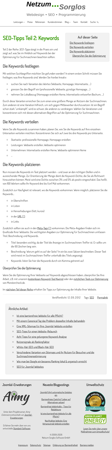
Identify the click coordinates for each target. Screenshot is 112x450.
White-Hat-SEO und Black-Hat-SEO (35, 347)
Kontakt (89, 22)
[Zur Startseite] (56, 9)
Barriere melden (87, 445)
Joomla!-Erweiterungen (21, 416)
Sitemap (46, 445)
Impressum (23, 445)
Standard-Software (21, 428)
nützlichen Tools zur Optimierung (91, 279)
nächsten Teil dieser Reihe (19, 289)
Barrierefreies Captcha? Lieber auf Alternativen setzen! (56, 401)
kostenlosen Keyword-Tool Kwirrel (45, 279)
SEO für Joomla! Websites (30, 366)
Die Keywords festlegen (82, 43)
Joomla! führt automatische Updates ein (56, 394)
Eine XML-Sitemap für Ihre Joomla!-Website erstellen (44, 326)
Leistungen (12, 22)
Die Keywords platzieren (82, 51)
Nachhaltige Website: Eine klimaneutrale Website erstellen (56, 422)
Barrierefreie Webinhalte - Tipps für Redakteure (56, 408)
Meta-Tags (42, 228)
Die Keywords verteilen (82, 47)
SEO (92, 297)
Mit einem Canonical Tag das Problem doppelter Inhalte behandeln (51, 321)
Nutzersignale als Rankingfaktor (33, 342)
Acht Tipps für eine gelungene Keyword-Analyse (42, 336)
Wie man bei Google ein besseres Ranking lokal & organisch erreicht (52, 361)
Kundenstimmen (55, 22)
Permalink (102, 297)
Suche (99, 22)
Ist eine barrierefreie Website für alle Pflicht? (40, 315)
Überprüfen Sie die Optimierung (89, 55)
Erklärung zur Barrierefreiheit (65, 445)
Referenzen (38, 22)
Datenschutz (35, 445)
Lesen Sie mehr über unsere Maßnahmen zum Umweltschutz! (95, 430)
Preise (26, 22)
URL (19, 216)
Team (79, 22)
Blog (69, 22)
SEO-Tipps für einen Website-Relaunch (37, 331)
